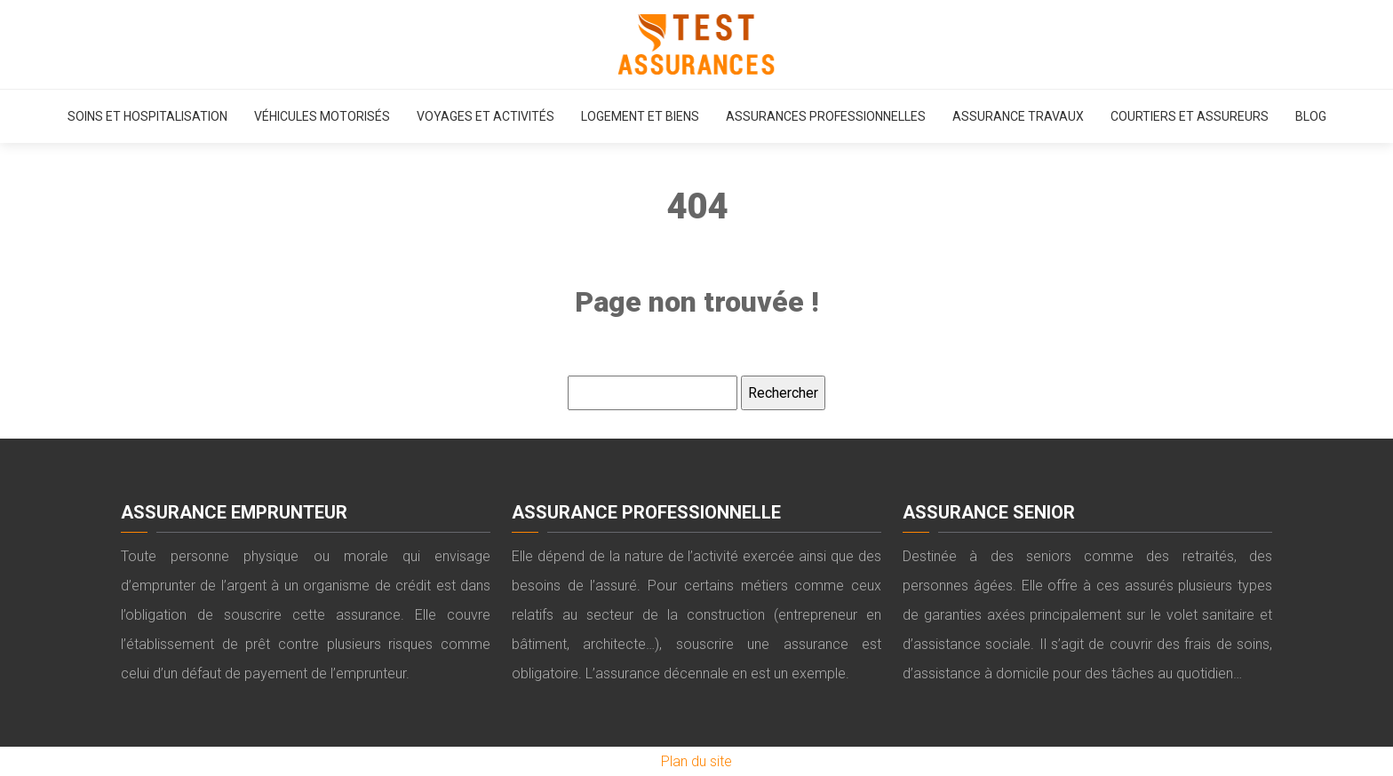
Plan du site (696, 761)
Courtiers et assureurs (1189, 116)
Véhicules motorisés (322, 116)
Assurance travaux (1018, 116)
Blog (1310, 116)
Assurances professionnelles (826, 116)
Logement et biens (640, 116)
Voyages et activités (485, 116)
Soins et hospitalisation (147, 116)
